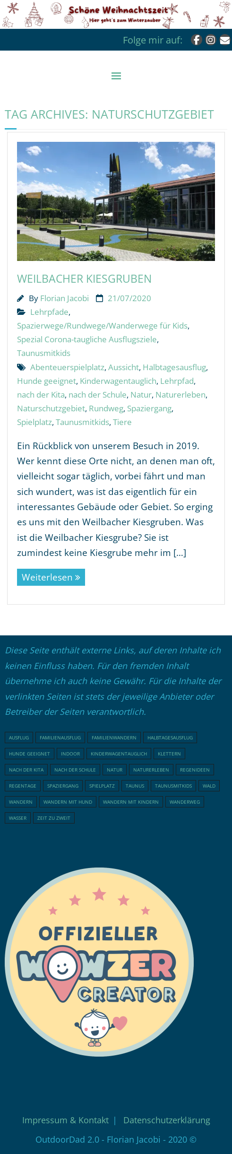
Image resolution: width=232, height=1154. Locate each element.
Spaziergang (149, 408)
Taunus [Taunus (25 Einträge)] (135, 785)
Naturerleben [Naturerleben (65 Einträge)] (151, 769)
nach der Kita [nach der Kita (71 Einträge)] (26, 769)
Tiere (122, 421)
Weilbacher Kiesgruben (84, 278)
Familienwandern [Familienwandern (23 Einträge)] (114, 737)
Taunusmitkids (43, 352)
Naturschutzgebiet (51, 408)
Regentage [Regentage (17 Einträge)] (22, 785)
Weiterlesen (47, 577)
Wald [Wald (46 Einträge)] (209, 785)
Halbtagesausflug (174, 367)
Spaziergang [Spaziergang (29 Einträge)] (62, 785)
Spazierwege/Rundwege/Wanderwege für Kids (102, 325)
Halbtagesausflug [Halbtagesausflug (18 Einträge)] (170, 737)
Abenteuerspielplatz (67, 367)
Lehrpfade (49, 311)
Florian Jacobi (64, 298)
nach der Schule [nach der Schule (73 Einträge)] (75, 769)
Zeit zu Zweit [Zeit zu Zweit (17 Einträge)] (53, 818)
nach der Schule (98, 394)
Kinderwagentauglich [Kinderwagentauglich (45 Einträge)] (119, 753)
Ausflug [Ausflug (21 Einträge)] (19, 737)
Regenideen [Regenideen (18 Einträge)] (195, 769)
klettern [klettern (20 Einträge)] (169, 753)
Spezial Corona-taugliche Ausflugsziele (87, 339)
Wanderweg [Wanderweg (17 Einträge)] (185, 801)
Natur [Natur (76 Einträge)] (114, 769)
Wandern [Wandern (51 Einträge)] (21, 801)
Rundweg (106, 408)
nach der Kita (41, 394)
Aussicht (123, 367)
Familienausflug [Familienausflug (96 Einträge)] (60, 737)
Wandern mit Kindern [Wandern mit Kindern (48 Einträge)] (131, 801)
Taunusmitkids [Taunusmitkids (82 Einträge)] (173, 785)
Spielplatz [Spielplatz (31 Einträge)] (102, 785)
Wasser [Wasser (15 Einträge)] (17, 818)
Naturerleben (180, 394)
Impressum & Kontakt (65, 1120)
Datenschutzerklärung (166, 1120)
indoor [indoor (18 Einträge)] (70, 753)
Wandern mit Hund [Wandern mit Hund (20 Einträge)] (67, 801)
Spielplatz (34, 421)
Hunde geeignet (46, 380)
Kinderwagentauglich (118, 380)
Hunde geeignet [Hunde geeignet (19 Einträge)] (29, 753)
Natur (141, 394)
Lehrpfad (177, 380)
